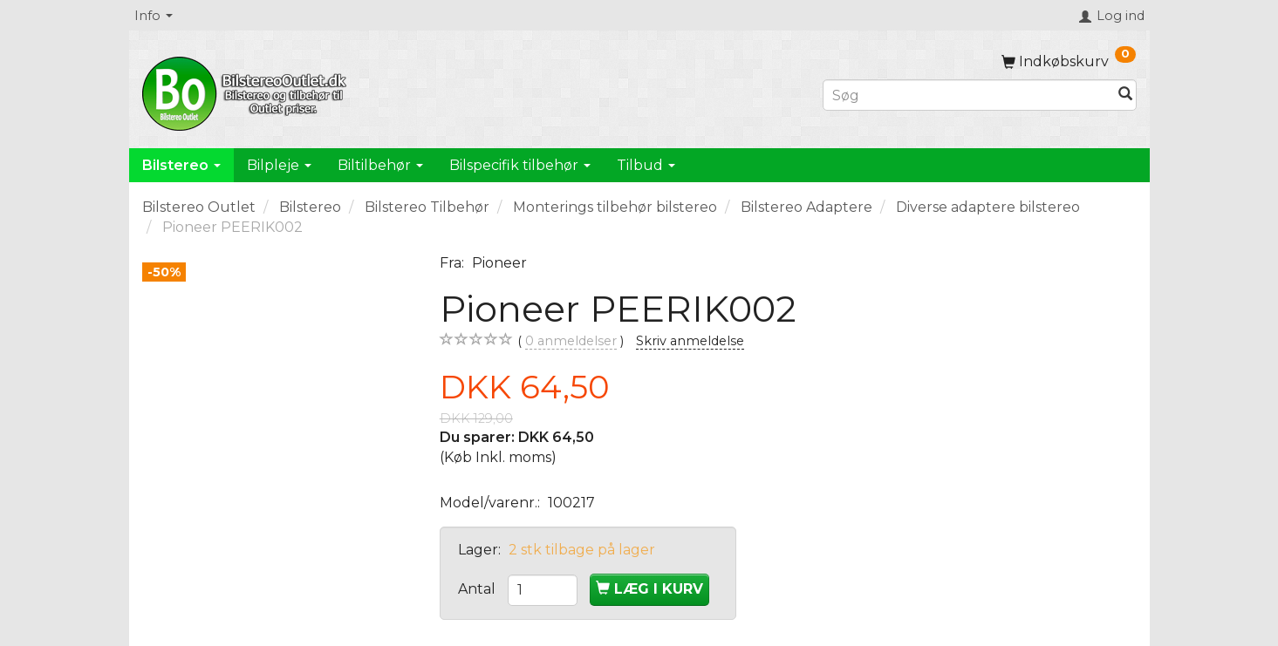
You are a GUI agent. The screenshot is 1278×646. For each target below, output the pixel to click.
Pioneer (499, 263)
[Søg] (1125, 95)
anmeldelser (571, 341)
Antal (478, 589)
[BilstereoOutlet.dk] (247, 90)
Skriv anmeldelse (690, 341)
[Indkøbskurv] (1068, 61)
